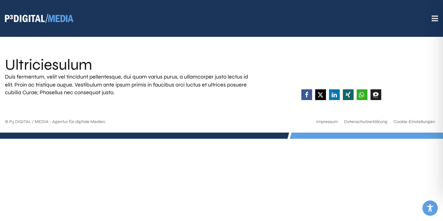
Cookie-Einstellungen (414, 121)
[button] (306, 94)
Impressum (327, 121)
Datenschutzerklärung (365, 121)
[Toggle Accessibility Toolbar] (430, 208)
